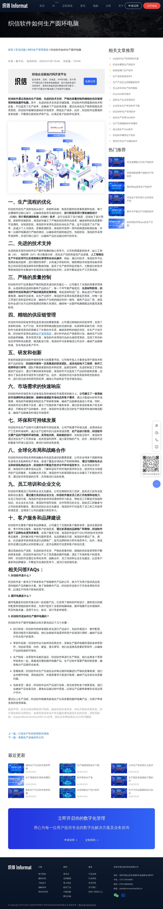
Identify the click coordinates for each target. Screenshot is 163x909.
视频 (95, 5)
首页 (42, 5)
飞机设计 (42, 882)
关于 (121, 5)
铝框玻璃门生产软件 (121, 70)
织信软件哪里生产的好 (122, 135)
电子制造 (42, 874)
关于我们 (92, 887)
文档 (108, 5)
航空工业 (67, 887)
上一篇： (28, 733)
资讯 (82, 5)
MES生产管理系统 (38, 49)
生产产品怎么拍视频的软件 (124, 82)
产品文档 (92, 874)
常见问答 (92, 882)
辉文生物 (67, 896)
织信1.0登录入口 (96, 891)
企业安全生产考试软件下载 (124, 105)
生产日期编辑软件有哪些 (123, 123)
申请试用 (71, 840)
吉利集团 (67, 878)
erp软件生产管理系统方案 (124, 58)
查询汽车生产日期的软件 (123, 141)
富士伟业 (67, 882)
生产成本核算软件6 (120, 76)
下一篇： (26, 737)
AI (55, 5)
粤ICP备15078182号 (87, 905)
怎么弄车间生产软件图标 (123, 88)
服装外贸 (42, 878)
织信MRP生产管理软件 (122, 111)
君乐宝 (66, 874)
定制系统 (67, 5)
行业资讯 (92, 878)
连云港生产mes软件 (121, 129)
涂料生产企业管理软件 (122, 99)
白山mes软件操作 (120, 94)
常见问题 (20, 49)
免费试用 (90, 81)
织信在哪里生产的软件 (122, 64)
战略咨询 (42, 887)
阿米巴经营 (43, 891)
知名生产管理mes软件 (122, 117)
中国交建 (67, 891)
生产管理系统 (43, 333)
